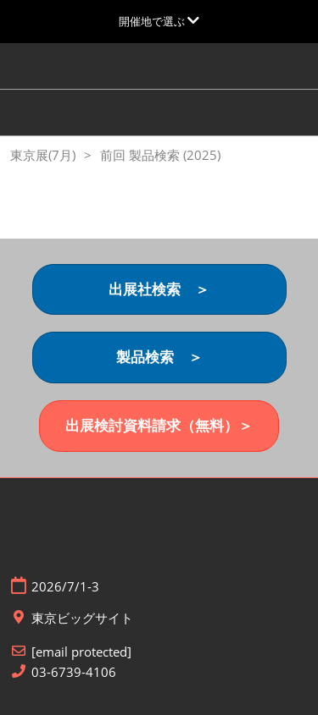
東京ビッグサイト (82, 618)
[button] (159, 290)
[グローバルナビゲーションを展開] (159, 21)
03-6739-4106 (73, 672)
